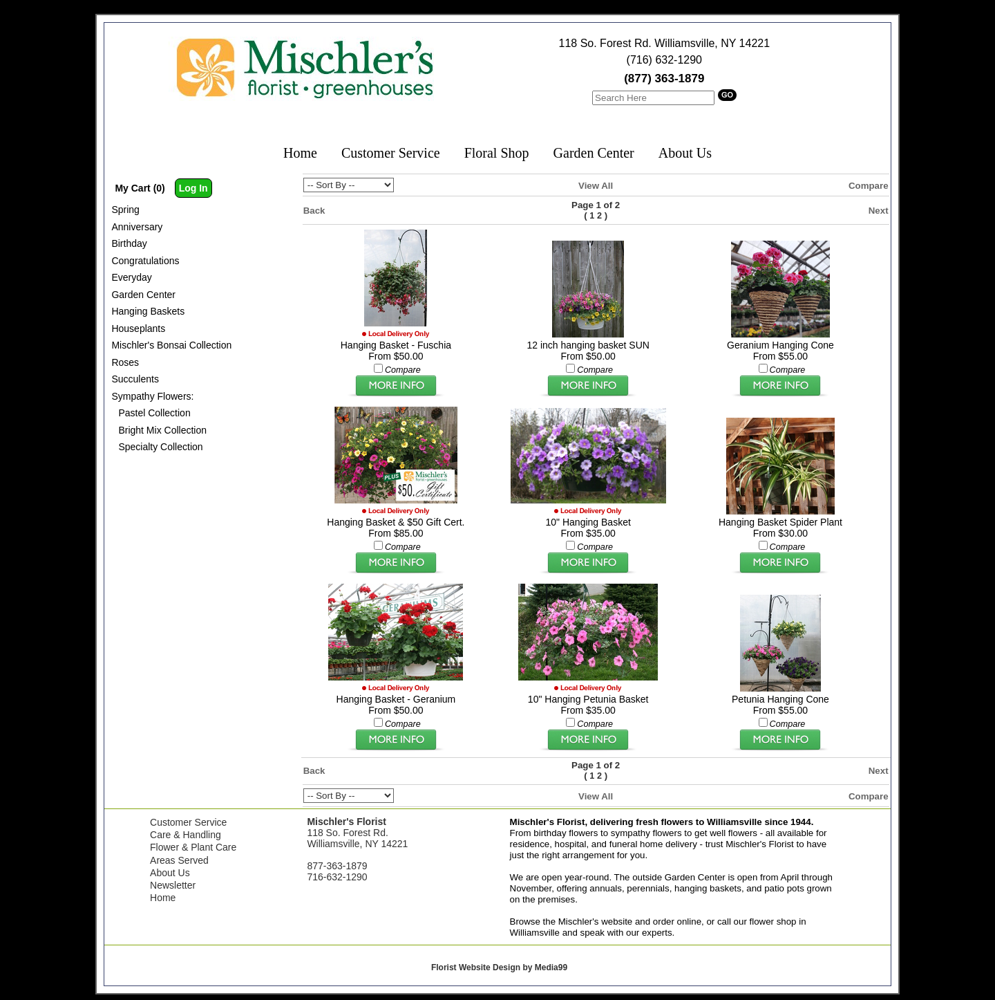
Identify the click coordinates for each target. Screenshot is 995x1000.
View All (595, 185)
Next (879, 210)
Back (314, 210)
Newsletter (173, 885)
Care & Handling (185, 834)
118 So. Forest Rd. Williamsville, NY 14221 (664, 43)
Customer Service (390, 152)
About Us (685, 152)
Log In (193, 188)
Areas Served (179, 860)
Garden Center (593, 152)
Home (300, 152)
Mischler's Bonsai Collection (171, 345)
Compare (869, 185)
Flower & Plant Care (193, 847)
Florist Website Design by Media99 (499, 967)
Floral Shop (496, 152)
